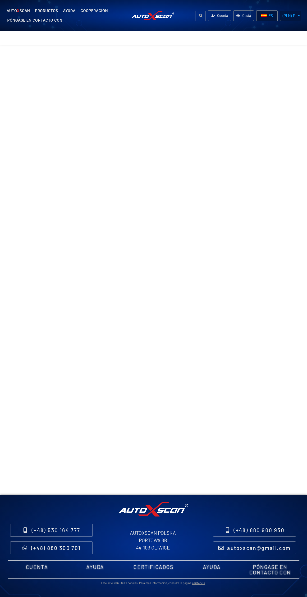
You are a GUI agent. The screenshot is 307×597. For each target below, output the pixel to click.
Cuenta (37, 565)
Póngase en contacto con (35, 20)
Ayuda (69, 11)
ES (267, 16)
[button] (198, 16)
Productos (46, 11)
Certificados (153, 565)
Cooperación (94, 11)
